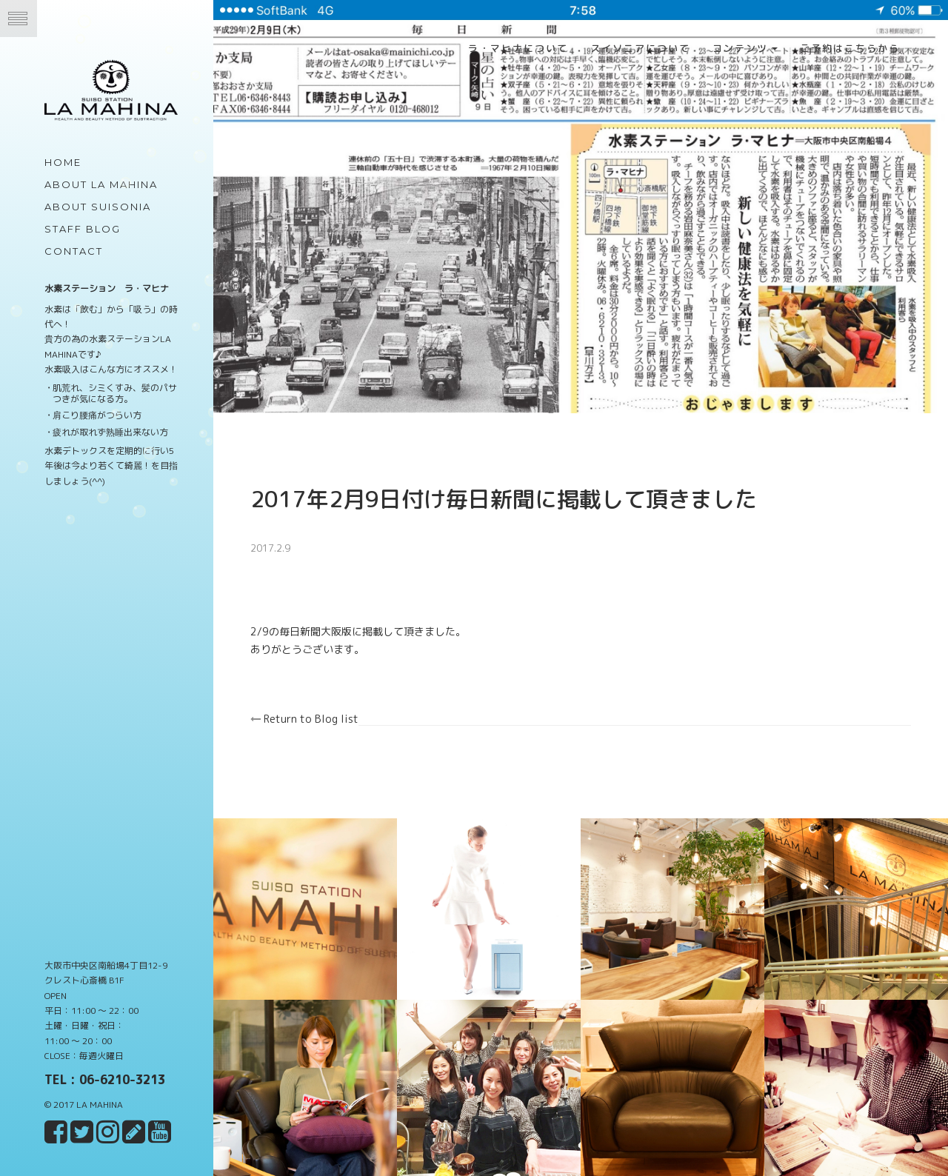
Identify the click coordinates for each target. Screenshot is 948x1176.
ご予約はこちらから (850, 48)
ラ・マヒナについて (518, 48)
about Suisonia (97, 207)
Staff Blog (82, 229)
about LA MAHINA (101, 184)
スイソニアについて (640, 48)
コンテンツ (745, 48)
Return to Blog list (313, 713)
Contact (73, 251)
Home (62, 162)
